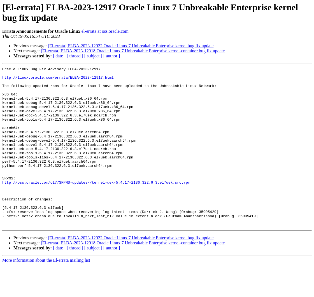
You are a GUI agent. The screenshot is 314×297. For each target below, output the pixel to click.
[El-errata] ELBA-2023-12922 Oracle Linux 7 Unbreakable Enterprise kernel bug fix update (131, 45)
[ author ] (111, 55)
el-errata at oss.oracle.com (105, 31)
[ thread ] (75, 55)
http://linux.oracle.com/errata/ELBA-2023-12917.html (58, 79)
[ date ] (59, 55)
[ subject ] (93, 55)
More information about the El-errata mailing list (46, 292)
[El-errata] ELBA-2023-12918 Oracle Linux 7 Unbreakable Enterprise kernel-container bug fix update (133, 50)
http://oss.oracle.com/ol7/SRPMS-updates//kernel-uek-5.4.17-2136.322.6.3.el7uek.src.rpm (96, 205)
